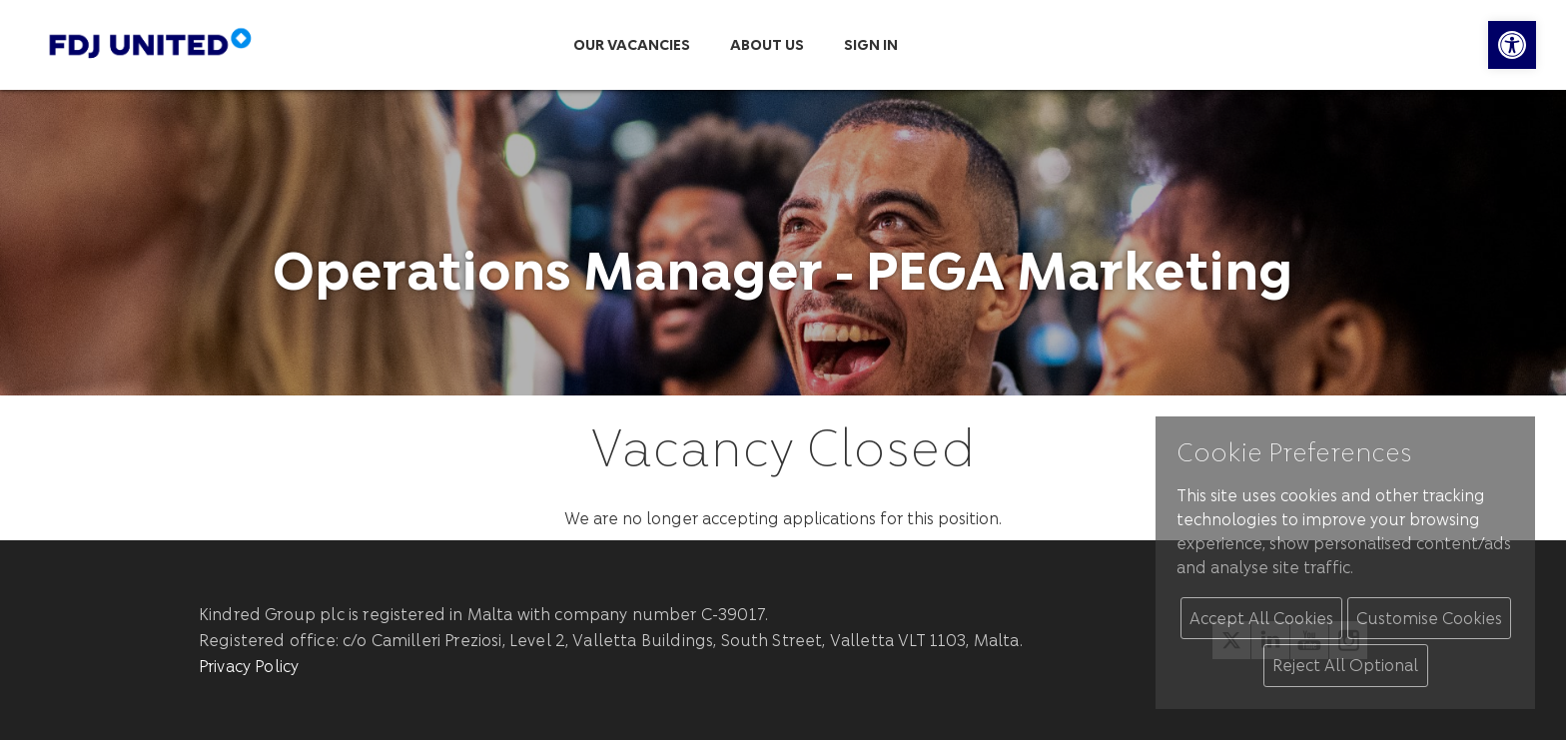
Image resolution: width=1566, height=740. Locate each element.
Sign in (871, 44)
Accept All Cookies (1261, 617)
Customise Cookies (1429, 617)
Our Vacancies (631, 44)
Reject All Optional (1345, 664)
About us (767, 44)
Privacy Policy (249, 665)
